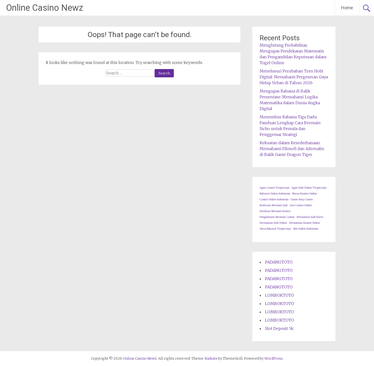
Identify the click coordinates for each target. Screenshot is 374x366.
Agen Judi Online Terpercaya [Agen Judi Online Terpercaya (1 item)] (309, 187)
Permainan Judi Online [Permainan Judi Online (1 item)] (273, 222)
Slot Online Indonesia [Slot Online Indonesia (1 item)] (305, 228)
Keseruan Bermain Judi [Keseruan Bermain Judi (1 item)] (273, 205)
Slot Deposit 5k (279, 328)
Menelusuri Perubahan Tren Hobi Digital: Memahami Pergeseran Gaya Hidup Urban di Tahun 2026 (294, 77)
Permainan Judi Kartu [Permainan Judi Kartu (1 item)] (310, 217)
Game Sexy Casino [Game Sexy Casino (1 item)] (302, 199)
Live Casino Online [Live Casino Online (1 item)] (301, 205)
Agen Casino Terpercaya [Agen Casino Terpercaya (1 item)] (274, 187)
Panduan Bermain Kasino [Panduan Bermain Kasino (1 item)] (275, 211)
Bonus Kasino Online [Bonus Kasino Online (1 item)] (304, 193)
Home (347, 7)
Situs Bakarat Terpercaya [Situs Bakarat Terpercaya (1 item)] (275, 228)
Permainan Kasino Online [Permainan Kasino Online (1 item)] (304, 222)
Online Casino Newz (44, 8)
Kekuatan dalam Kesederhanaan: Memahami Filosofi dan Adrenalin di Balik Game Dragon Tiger (292, 148)
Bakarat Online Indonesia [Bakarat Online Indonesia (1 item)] (275, 193)
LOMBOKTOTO (279, 295)
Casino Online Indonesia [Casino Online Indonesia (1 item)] (274, 199)
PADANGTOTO (279, 262)
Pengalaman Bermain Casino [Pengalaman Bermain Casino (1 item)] (277, 217)
